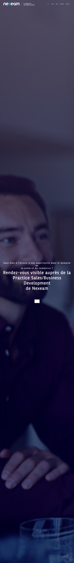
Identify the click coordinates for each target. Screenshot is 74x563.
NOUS (57, 4)
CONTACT (68, 4)
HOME (48, 4)
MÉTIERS (62, 4)
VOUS (53, 4)
